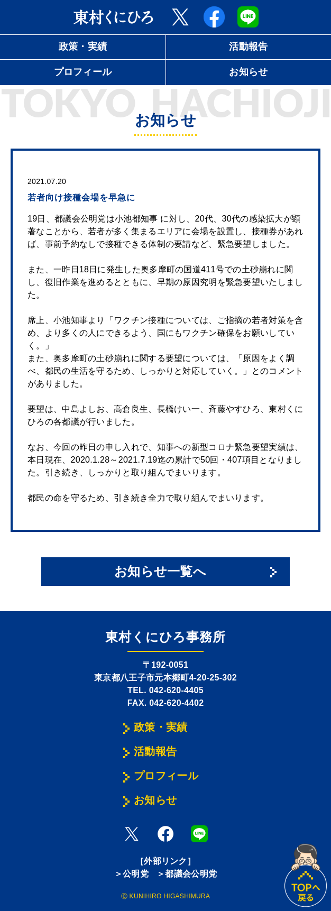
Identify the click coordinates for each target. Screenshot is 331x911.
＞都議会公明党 (187, 873)
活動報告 (248, 46)
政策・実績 (83, 46)
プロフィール (83, 72)
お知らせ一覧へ (160, 571)
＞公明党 (131, 873)
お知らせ (248, 72)
